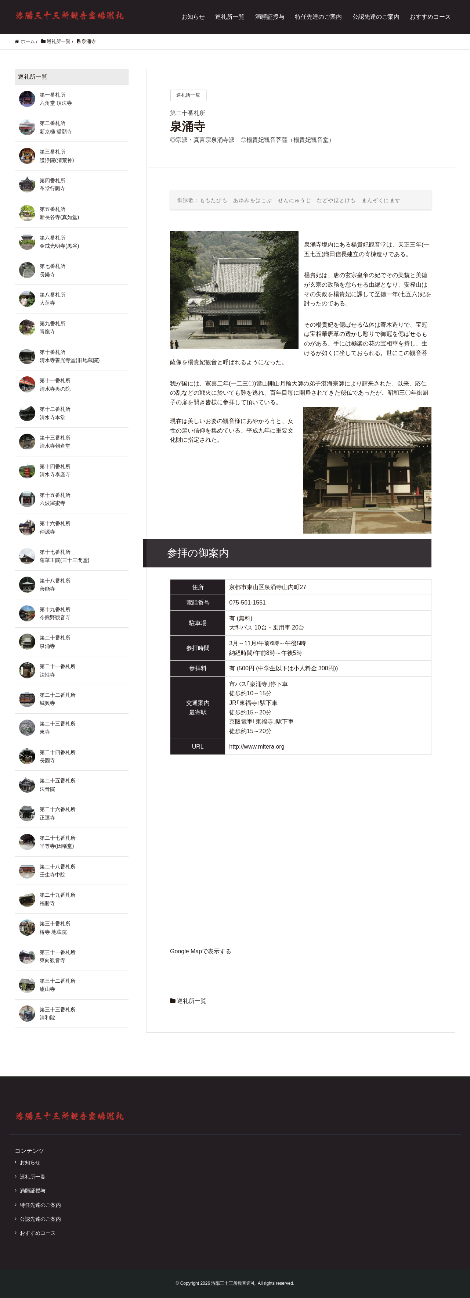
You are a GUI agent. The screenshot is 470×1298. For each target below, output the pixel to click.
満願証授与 (270, 17)
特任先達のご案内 (318, 17)
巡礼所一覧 (230, 17)
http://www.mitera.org (256, 746)
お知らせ (193, 17)
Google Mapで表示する (200, 951)
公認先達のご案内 (376, 17)
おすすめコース (430, 17)
